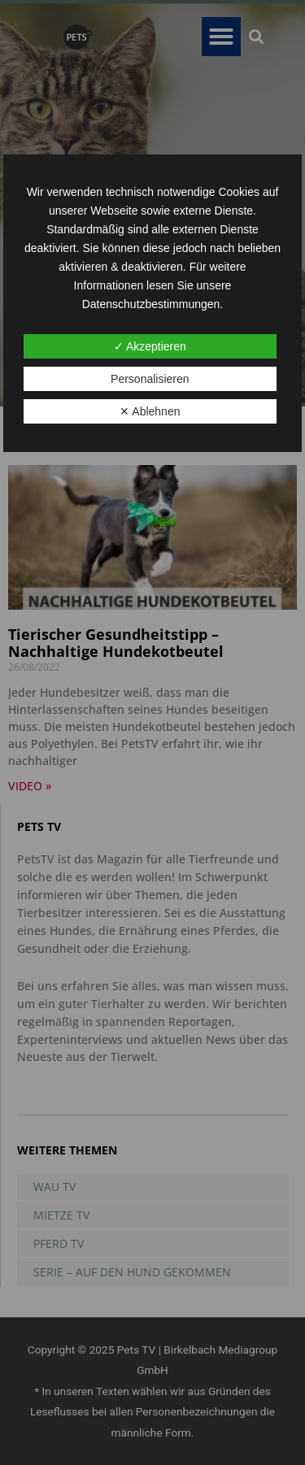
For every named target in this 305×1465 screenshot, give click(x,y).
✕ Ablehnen (150, 411)
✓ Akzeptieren (150, 346)
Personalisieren (150, 378)
